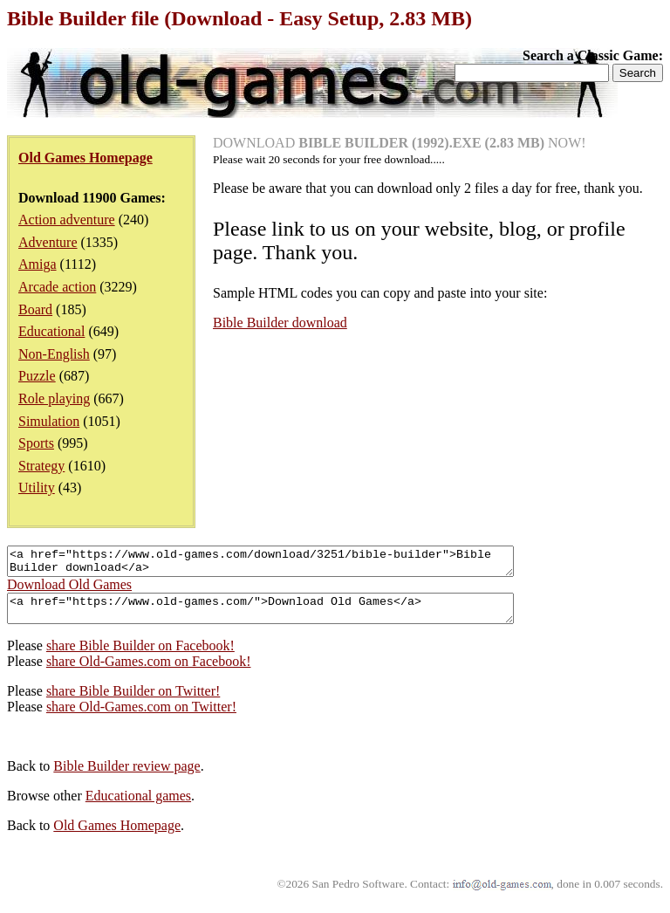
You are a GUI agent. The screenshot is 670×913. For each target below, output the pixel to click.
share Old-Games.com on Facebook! (148, 671)
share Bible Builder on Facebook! (140, 656)
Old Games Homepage (117, 835)
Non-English (54, 354)
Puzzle (37, 375)
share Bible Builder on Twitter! (133, 701)
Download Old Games (69, 589)
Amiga (37, 264)
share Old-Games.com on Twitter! (141, 717)
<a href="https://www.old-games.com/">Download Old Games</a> (291, 616)
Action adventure (66, 219)
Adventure (48, 242)
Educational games (138, 806)
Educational (51, 331)
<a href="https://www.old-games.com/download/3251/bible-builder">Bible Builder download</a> (291, 564)
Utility (36, 487)
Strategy (41, 465)
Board (35, 309)
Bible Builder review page (126, 776)
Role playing (54, 398)
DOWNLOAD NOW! (399, 142)
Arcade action (57, 286)
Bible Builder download (280, 322)
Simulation (48, 421)
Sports (36, 443)
